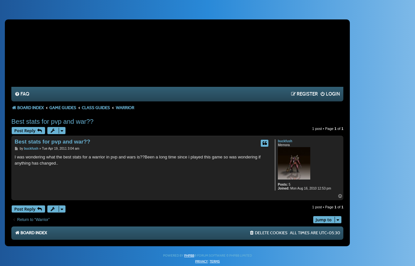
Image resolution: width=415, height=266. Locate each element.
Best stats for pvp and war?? (52, 121)
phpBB (189, 255)
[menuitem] (22, 94)
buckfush (285, 141)
